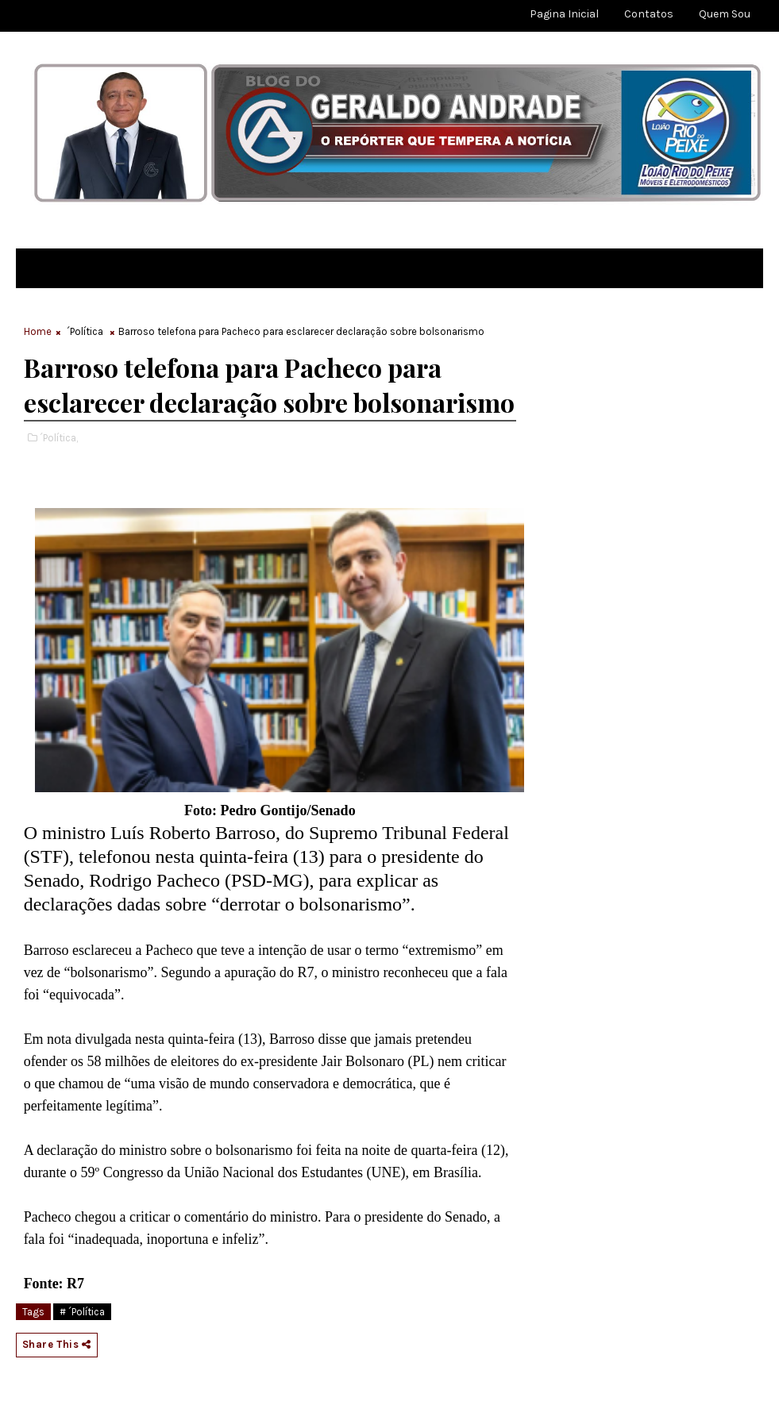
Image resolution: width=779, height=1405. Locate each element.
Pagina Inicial (564, 14)
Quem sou (724, 14)
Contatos (648, 14)
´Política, (59, 438)
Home (38, 331)
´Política (85, 331)
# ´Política (82, 1312)
